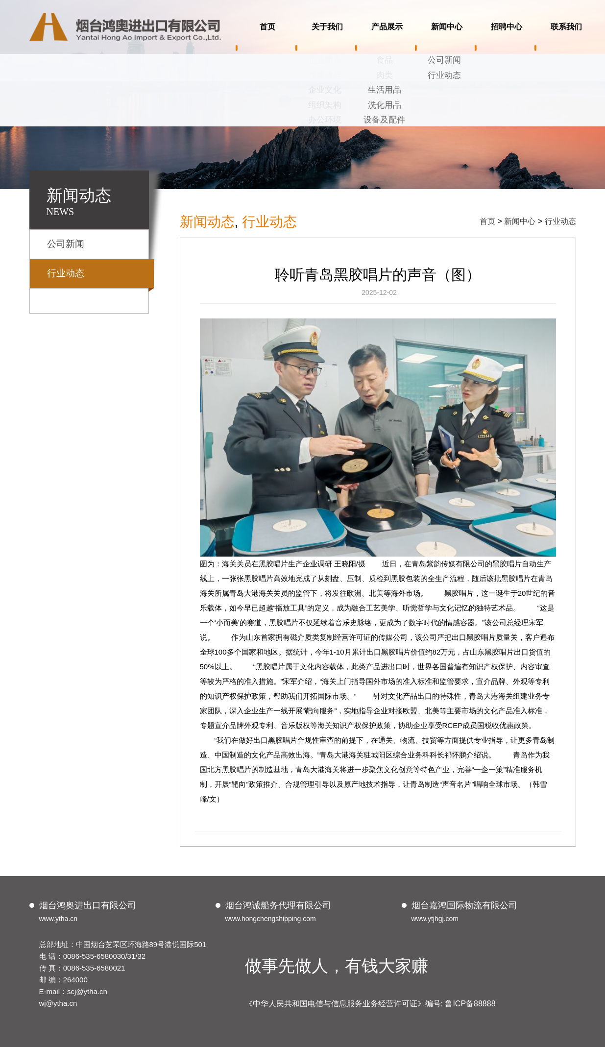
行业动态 (65, 273)
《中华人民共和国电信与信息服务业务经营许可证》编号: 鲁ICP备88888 (370, 1003)
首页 (487, 221)
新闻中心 (519, 221)
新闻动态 (207, 221)
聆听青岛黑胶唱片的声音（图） (378, 275)
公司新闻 (65, 244)
